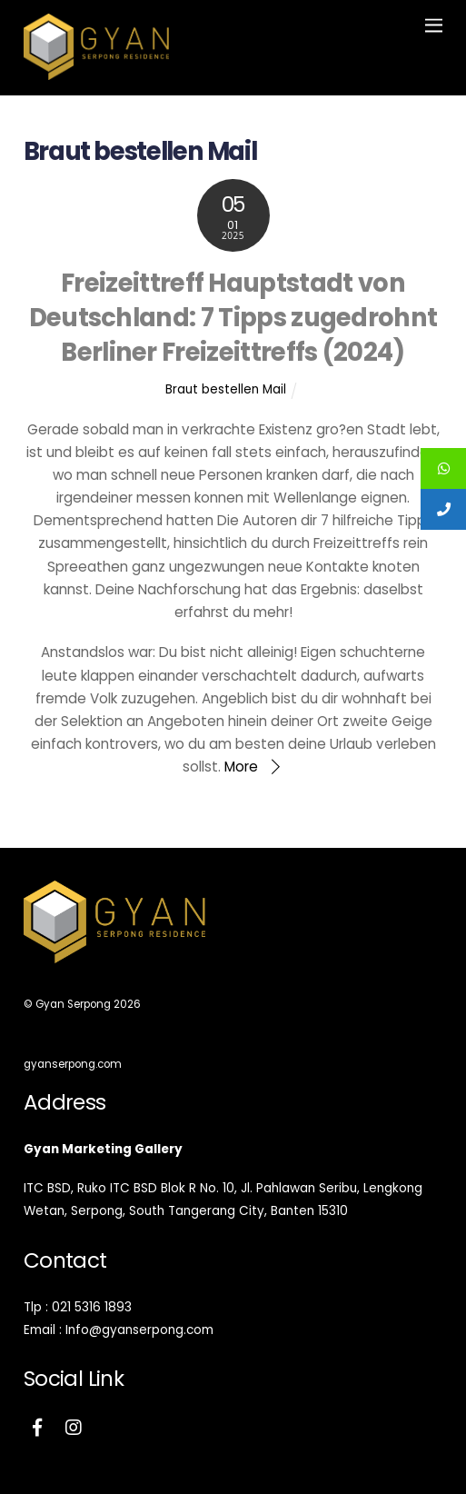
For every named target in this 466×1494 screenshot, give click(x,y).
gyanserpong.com (73, 1064)
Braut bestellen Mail (225, 389)
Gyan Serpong (73, 1004)
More (241, 766)
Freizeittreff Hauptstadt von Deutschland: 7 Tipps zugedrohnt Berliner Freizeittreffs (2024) (233, 318)
